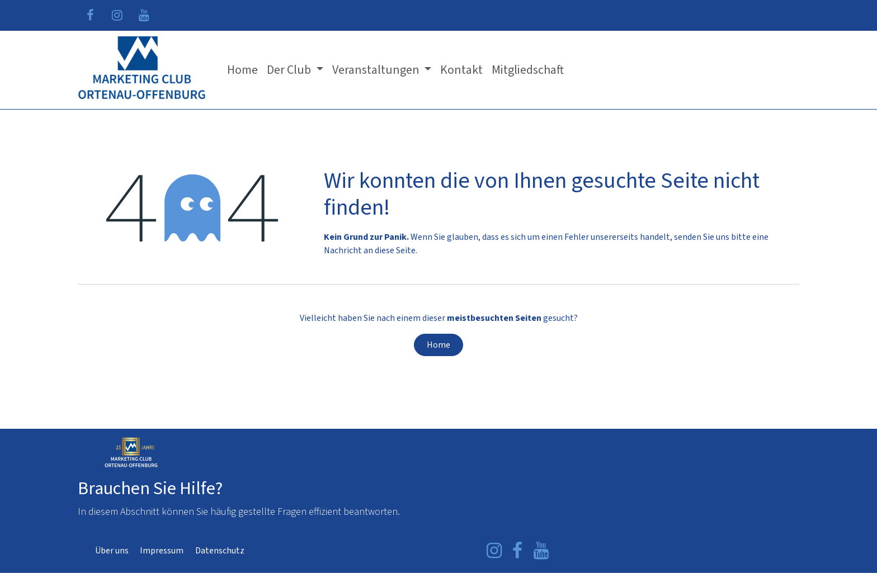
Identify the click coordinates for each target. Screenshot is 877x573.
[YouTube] (143, 15)
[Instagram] (117, 15)
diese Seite (395, 250)
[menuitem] (242, 70)
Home (438, 345)
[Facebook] (90, 15)
